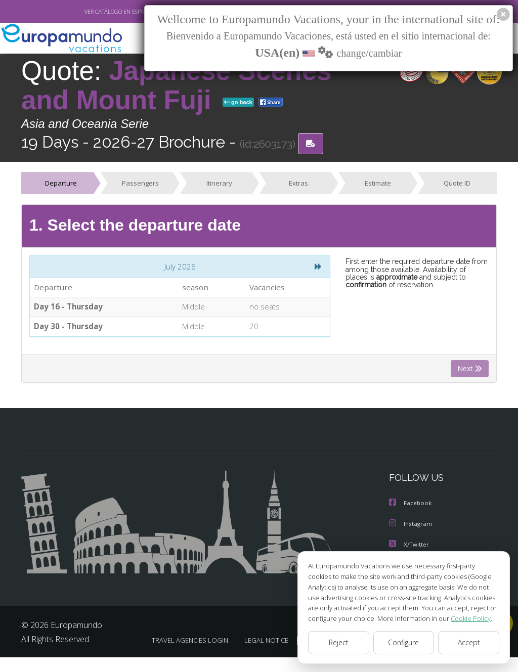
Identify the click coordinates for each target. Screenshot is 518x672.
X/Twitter (409, 546)
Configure (403, 643)
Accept (469, 643)
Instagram (411, 525)
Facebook (411, 505)
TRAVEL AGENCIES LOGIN (253, 641)
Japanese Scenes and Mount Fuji (176, 85)
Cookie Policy (463, 618)
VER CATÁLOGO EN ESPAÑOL (96, 12)
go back (238, 102)
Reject (338, 643)
